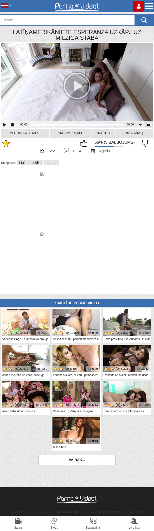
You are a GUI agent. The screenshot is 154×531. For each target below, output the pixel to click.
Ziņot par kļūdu (70, 133)
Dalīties (103, 133)
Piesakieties (138, 6)
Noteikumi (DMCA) (71, 512)
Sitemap (136, 512)
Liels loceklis (29, 163)
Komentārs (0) (134, 133)
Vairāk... (77, 460)
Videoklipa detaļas (25, 133)
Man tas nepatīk (144, 143)
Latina (52, 163)
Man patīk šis (85, 143)
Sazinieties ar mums (107, 512)
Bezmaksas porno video (31, 512)
